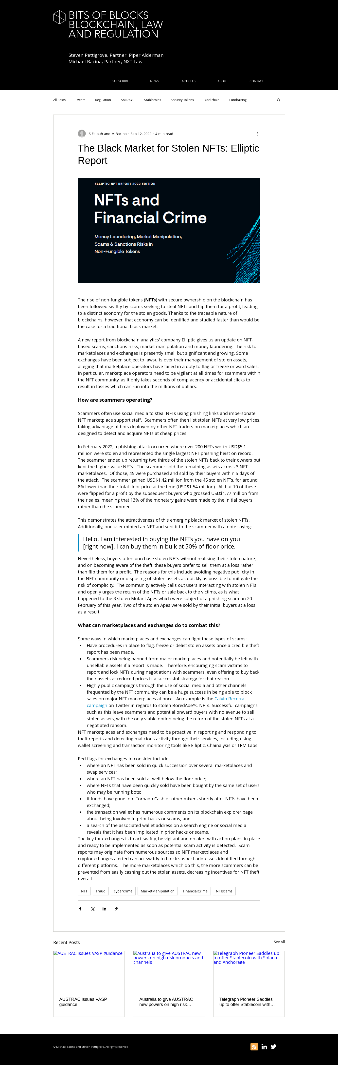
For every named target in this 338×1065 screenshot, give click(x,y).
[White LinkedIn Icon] (264, 1046)
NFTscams (224, 891)
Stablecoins (152, 100)
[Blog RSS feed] (254, 1047)
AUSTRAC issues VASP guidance (83, 1002)
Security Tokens (182, 100)
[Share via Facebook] (80, 908)
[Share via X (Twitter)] (92, 908)
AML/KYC (127, 100)
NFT (84, 891)
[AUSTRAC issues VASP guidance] (89, 971)
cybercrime (123, 891)
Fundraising (238, 100)
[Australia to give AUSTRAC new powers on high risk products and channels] (169, 971)
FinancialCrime (195, 891)
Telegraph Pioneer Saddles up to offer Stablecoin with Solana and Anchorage (246, 1002)
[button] (278, 100)
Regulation (103, 100)
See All (279, 941)
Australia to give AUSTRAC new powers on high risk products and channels (166, 1002)
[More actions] (257, 134)
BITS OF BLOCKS (109, 15)
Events (80, 100)
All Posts (59, 100)
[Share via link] (116, 908)
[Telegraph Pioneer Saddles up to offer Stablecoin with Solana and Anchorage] (249, 971)
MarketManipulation (158, 891)
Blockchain (211, 100)
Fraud (101, 891)
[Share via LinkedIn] (104, 908)
